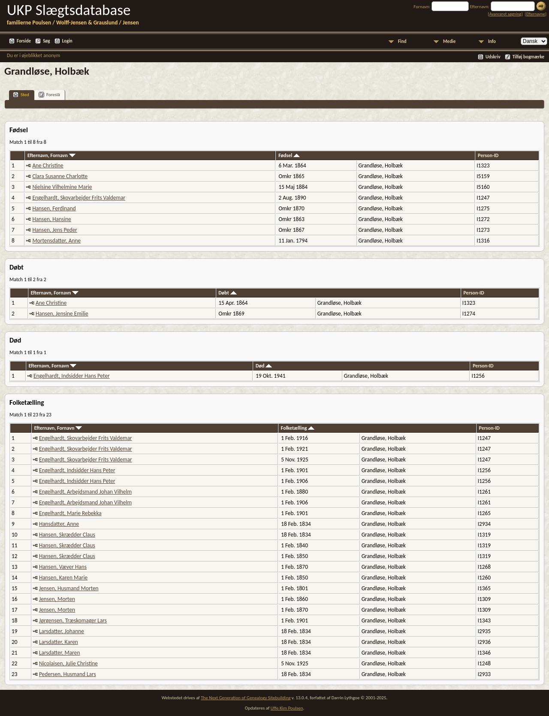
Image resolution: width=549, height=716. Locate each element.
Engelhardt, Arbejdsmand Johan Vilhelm (85, 491)
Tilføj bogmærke (528, 57)
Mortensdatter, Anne (56, 240)
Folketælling (297, 428)
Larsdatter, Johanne (61, 631)
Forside (24, 41)
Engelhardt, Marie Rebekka (70, 513)
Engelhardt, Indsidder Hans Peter (71, 375)
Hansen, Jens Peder (54, 230)
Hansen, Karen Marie (63, 577)
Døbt (227, 293)
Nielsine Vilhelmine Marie (62, 187)
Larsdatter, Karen (58, 642)
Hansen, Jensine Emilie (62, 313)
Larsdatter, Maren (59, 652)
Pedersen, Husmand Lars (67, 674)
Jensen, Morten (57, 599)
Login (67, 41)
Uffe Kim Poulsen (287, 708)
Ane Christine (47, 165)
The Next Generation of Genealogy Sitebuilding (245, 698)
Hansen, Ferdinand (53, 208)
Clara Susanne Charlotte (59, 176)
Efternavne (535, 14)
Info (492, 41)
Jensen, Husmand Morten (69, 588)
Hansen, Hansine (51, 219)
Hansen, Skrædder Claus (67, 534)
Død (264, 366)
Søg (46, 41)
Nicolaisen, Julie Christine (68, 663)
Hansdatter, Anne (59, 524)
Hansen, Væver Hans (63, 566)
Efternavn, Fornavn (51, 155)
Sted (21, 94)
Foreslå (49, 94)
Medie (449, 41)
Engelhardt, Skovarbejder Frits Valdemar (78, 197)
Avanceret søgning (505, 14)
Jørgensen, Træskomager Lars (73, 620)
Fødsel (289, 155)
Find (402, 41)
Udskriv (493, 57)
